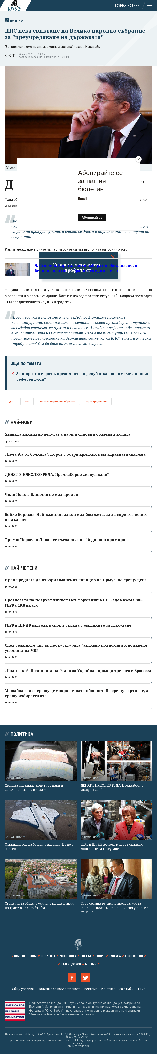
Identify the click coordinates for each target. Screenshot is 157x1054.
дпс (11, 401)
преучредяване (96, 401)
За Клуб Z (126, 989)
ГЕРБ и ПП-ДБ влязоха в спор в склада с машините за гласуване (112, 846)
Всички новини (127, 5)
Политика (14, 20)
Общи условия (23, 989)
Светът (85, 956)
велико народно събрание (58, 401)
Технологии (134, 956)
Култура (115, 956)
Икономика (67, 956)
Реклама (90, 989)
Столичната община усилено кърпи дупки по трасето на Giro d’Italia (39, 905)
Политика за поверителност (59, 989)
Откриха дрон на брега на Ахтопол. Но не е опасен (39, 846)
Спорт (100, 956)
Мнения (90, 964)
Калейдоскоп (71, 964)
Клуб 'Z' (10, 55)
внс (27, 401)
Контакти (108, 989)
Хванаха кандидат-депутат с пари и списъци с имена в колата (34, 787)
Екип (141, 989)
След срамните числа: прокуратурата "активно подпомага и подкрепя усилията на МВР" (115, 907)
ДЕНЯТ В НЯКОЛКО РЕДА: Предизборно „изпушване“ (112, 787)
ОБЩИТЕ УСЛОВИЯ (78, 1046)
